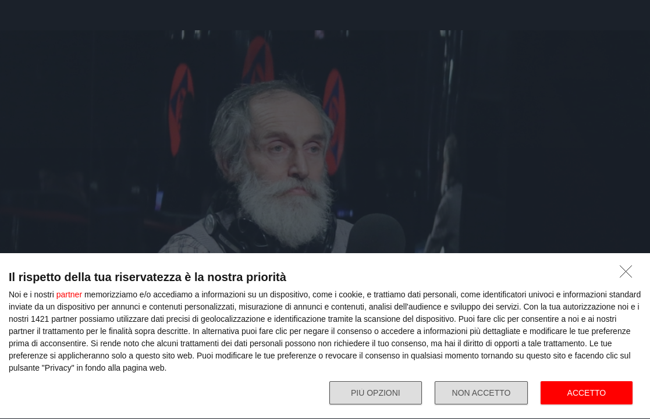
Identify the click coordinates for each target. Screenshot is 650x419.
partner (69, 294)
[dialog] (325, 336)
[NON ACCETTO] (629, 274)
